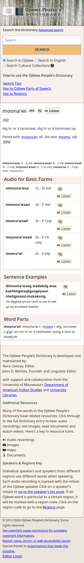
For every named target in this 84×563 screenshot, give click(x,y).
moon (48, 326)
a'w (9, 331)
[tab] (42, 179)
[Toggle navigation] (9, 11)
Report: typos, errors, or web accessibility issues (36, 541)
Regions (49, 507)
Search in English (50, 60)
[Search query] (42, 40)
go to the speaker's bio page (41, 491)
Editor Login (12, 556)
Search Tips (12, 83)
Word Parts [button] (16, 319)
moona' (65, 136)
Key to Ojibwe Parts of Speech (27, 88)
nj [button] (39, 111)
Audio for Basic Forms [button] (28, 179)
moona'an (29, 136)
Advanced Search (51, 30)
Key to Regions (15, 93)
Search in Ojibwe (18, 60)
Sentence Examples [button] (25, 277)
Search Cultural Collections (26, 65)
